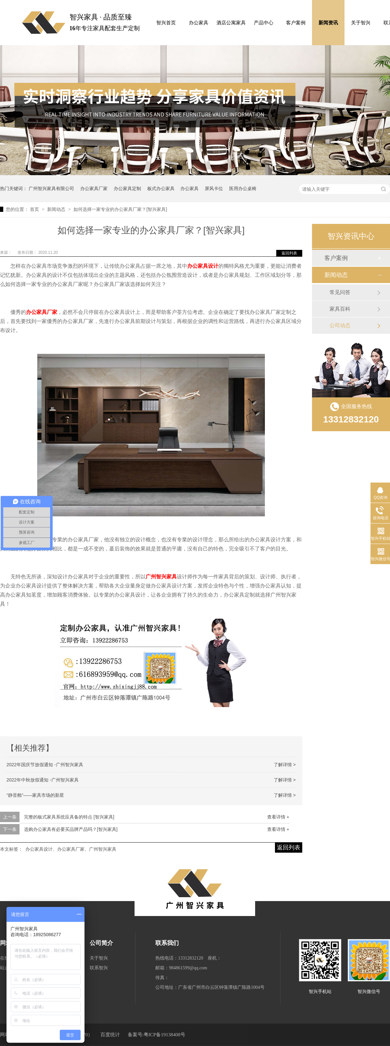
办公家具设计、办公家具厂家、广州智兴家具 (70, 849)
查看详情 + (278, 817)
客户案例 (296, 22)
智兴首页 (166, 22)
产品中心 (263, 22)
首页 (35, 209)
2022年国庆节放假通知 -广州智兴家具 (44, 764)
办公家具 (198, 22)
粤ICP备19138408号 (164, 1034)
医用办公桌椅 (242, 188)
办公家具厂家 (94, 188)
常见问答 (340, 292)
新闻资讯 (328, 22)
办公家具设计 (202, 266)
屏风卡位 (214, 188)
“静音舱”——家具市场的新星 (35, 795)
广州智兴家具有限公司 (51, 188)
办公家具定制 (127, 188)
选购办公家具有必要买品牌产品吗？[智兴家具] (71, 829)
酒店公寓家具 (231, 22)
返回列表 (289, 253)
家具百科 (340, 309)
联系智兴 (99, 967)
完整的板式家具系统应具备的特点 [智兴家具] (69, 817)
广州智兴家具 (161, 576)
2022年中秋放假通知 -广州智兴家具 (42, 779)
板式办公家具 (161, 188)
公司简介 (101, 943)
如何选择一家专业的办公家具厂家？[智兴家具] (120, 209)
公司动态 (340, 325)
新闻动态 (57, 209)
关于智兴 (360, 22)
